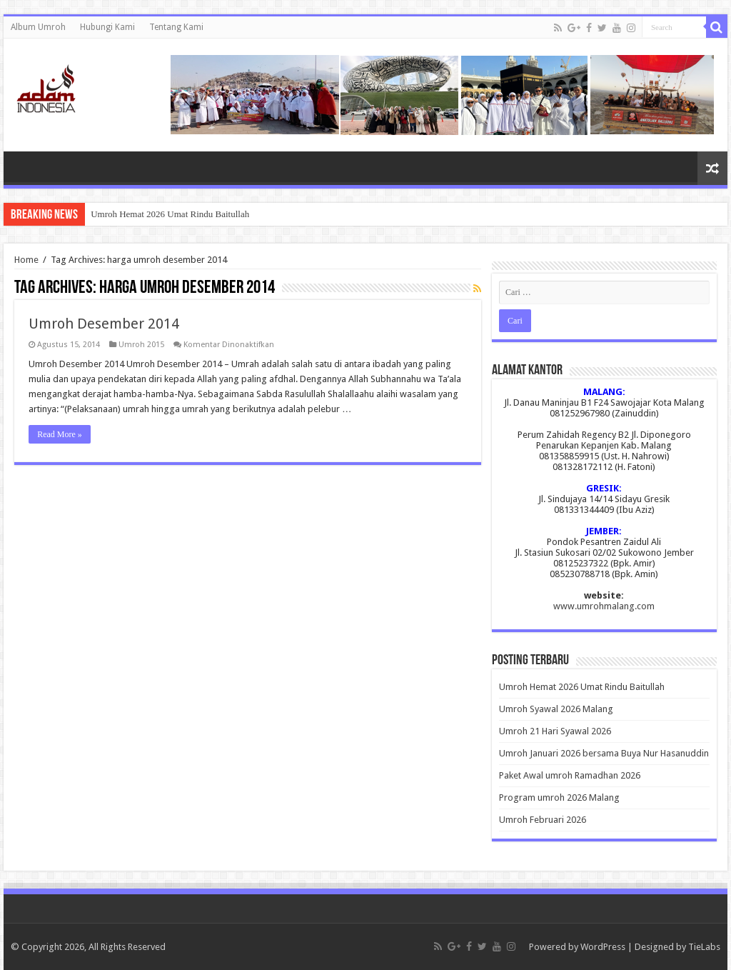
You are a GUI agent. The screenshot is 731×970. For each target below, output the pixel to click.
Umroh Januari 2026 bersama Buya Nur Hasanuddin (604, 753)
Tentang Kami (176, 27)
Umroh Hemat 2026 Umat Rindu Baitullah (170, 214)
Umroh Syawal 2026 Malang (556, 709)
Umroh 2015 (141, 344)
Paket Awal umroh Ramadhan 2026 (569, 775)
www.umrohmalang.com (604, 606)
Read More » (59, 434)
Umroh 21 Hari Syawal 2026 (555, 731)
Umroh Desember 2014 (104, 323)
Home (26, 259)
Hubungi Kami (107, 27)
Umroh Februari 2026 (542, 819)
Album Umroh (38, 27)
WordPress (602, 946)
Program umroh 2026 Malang (559, 797)
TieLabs (704, 946)
